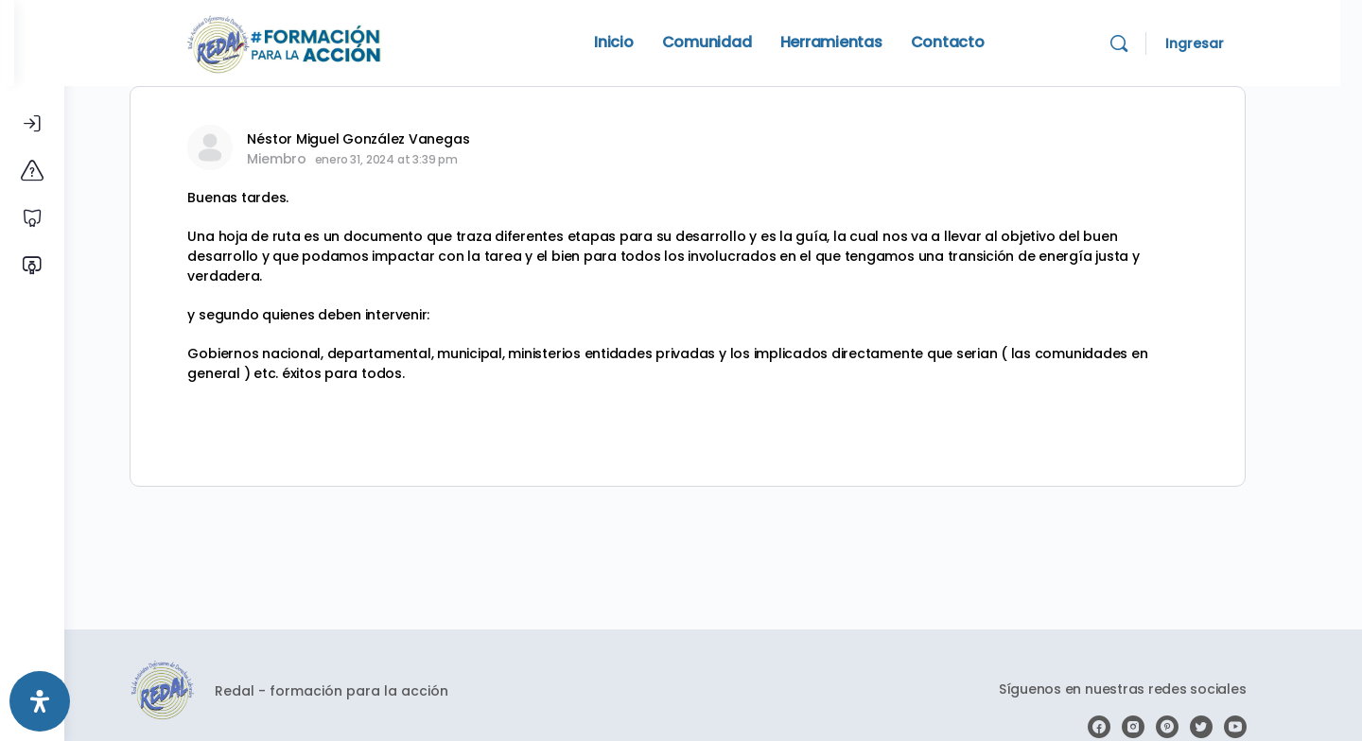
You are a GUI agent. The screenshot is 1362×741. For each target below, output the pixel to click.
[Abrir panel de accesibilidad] (39, 701)
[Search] (1155, 43)
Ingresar (1230, 43)
